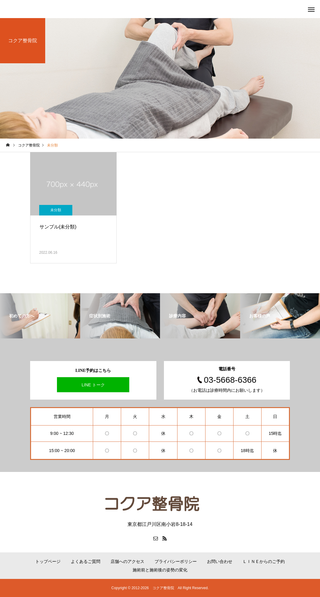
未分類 (55, 210)
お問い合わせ (219, 561)
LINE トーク (93, 384)
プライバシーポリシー (176, 561)
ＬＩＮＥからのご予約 (264, 561)
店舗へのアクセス (127, 561)
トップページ (48, 561)
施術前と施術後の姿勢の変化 (160, 569)
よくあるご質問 (85, 561)
